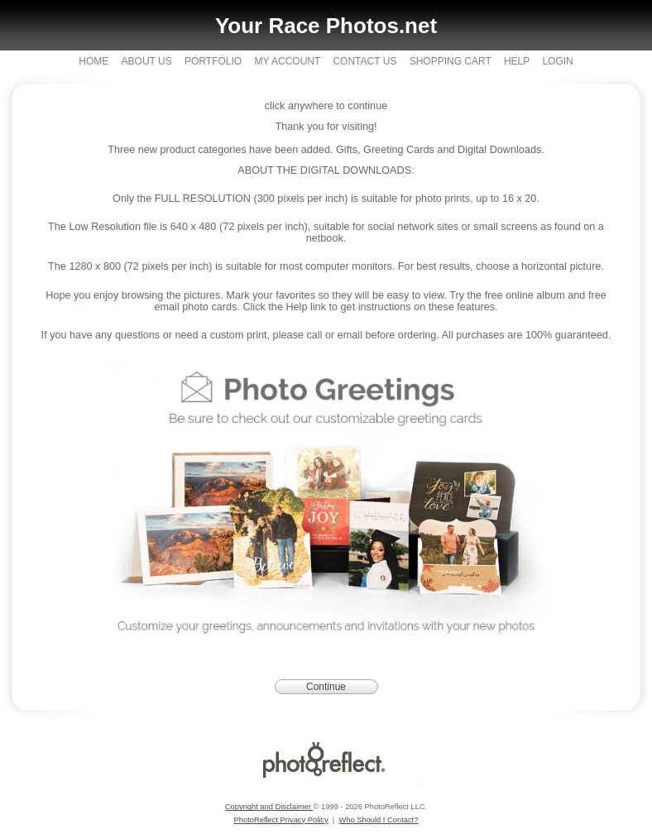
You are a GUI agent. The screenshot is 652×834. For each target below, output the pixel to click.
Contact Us (364, 61)
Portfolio (213, 61)
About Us (147, 61)
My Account (288, 61)
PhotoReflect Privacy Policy (281, 820)
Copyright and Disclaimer (269, 807)
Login (557, 61)
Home (93, 61)
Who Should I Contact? (378, 820)
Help (517, 61)
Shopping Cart (450, 61)
